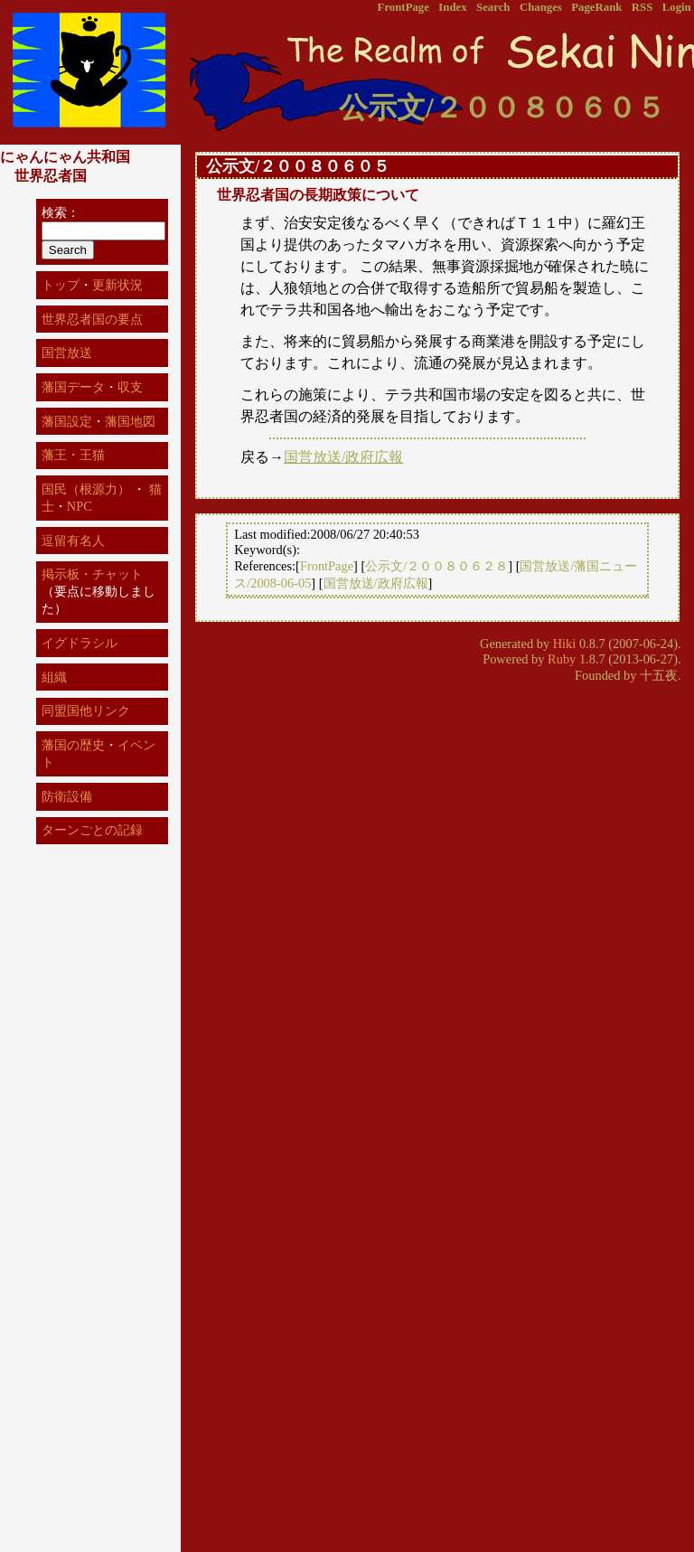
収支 (130, 387)
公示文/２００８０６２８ (436, 566)
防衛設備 (67, 796)
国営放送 (67, 352)
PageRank (596, 7)
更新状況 (117, 284)
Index (452, 7)
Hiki (565, 643)
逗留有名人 (73, 540)
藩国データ (73, 387)
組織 (54, 677)
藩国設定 (67, 421)
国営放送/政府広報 (343, 457)
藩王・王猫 (73, 454)
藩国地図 (130, 421)
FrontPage (403, 7)
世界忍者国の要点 (92, 319)
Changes (541, 7)
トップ (61, 284)
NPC (79, 506)
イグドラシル (79, 642)
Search (493, 7)
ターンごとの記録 (92, 830)
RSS (642, 7)
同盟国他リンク (86, 710)
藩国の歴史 (73, 745)
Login (676, 7)
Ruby (562, 659)
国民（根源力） (86, 489)
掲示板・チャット (92, 574)
